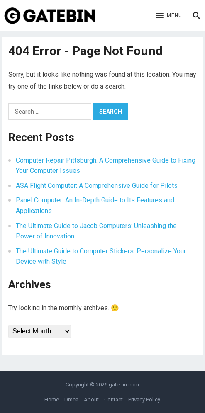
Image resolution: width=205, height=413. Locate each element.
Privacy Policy (144, 399)
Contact (113, 399)
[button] (169, 16)
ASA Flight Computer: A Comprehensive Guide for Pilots (97, 185)
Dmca (71, 399)
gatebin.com (124, 384)
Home (51, 399)
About (91, 399)
